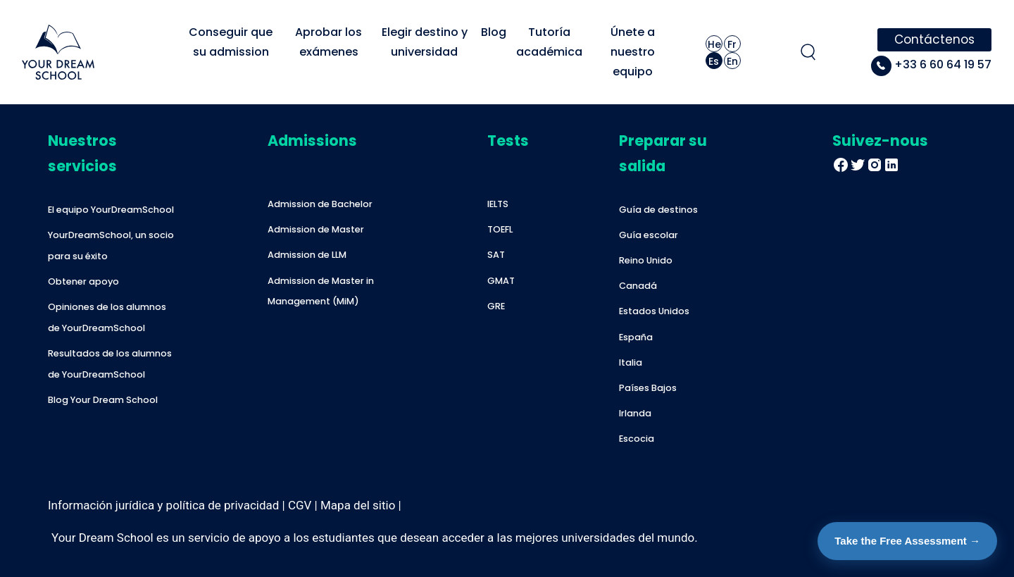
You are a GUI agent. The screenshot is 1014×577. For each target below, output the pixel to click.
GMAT (501, 281)
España (636, 337)
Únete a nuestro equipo (634, 52)
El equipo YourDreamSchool (111, 210)
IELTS (497, 204)
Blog (493, 32)
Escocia (636, 439)
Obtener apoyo (83, 281)
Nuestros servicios (82, 153)
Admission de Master (316, 229)
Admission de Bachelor (320, 204)
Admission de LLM (307, 255)
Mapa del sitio (357, 505)
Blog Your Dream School (103, 400)
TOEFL (500, 229)
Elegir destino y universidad (426, 42)
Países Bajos (648, 388)
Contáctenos (934, 39)
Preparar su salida (663, 153)
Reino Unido (645, 260)
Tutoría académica (549, 42)
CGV (299, 505)
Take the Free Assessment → (907, 541)
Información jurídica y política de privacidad (163, 505)
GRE (496, 306)
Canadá (638, 286)
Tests (508, 140)
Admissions (312, 140)
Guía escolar (648, 235)
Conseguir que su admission (232, 42)
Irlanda (635, 413)
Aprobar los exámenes (330, 42)
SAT (496, 255)
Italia (630, 362)
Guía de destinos (658, 210)
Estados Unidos (654, 311)
